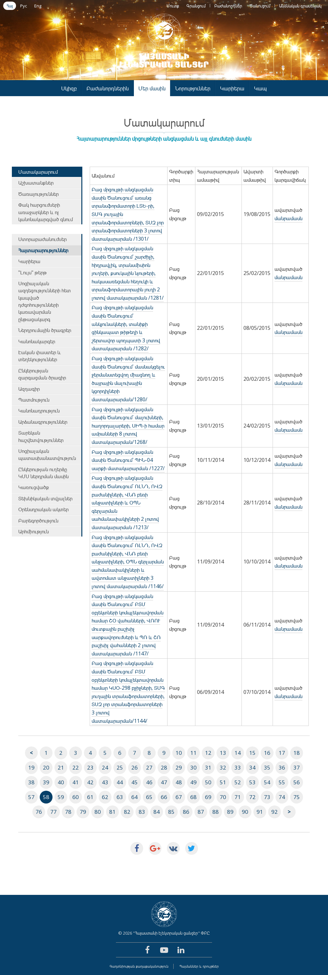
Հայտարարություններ (43, 250)
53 (252, 782)
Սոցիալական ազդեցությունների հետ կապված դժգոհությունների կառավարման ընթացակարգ (44, 301)
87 (201, 811)
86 (186, 811)
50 (208, 782)
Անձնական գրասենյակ (300, 6)
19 (31, 767)
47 (164, 782)
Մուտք (173, 6)
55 (282, 782)
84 (156, 811)
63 (120, 797)
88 (215, 811)
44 (120, 782)
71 (237, 797)
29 (179, 767)
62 (105, 797)
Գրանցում (196, 6)
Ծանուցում (260, 6)
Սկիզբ (69, 88)
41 (75, 782)
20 (46, 767)
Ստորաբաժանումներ (42, 239)
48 (179, 782)
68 (193, 797)
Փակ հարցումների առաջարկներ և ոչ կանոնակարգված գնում (45, 212)
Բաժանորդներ (228, 6)
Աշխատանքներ (35, 182)
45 (134, 782)
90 (245, 811)
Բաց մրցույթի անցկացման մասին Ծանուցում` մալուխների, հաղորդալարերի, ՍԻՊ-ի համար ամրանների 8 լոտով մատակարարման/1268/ (128, 426)
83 (142, 811)
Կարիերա (232, 88)
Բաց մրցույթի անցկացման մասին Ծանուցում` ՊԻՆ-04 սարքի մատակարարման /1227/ (128, 460)
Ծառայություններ (38, 193)
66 (164, 797)
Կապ (260, 88)
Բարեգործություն (38, 520)
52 (237, 782)
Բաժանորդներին (107, 88)
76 (39, 811)
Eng (37, 6)
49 (193, 782)
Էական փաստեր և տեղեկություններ (39, 356)
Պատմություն (33, 399)
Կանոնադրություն (39, 410)
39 (46, 782)
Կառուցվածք (33, 487)
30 (193, 767)
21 (61, 767)
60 (75, 797)
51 (223, 782)
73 (267, 797)
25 (120, 767)
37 (296, 767)
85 (171, 811)
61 (90, 797)
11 (193, 752)
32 (223, 767)
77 (53, 811)
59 (61, 797)
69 (208, 797)
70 (223, 797)
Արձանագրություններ (42, 421)
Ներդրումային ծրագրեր (44, 330)
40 (61, 782)
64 (134, 797)
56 (296, 782)
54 (267, 782)
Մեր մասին (152, 88)
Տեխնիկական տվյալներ (45, 498)
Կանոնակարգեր (36, 341)
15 (252, 752)
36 (282, 767)
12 (208, 752)
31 (208, 767)
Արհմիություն (33, 531)
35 (267, 767)
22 (75, 767)
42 (90, 782)
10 (179, 752)
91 (260, 811)
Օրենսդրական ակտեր (43, 509)
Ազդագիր (29, 388)
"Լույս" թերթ (32, 272)
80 (97, 811)
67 (179, 797)
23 (90, 767)
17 (282, 752)
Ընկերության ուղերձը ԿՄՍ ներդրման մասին (43, 473)
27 (149, 767)
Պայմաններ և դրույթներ (199, 966)
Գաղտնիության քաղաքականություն (139, 966)
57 (31, 797)
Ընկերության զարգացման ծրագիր (42, 374)
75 (296, 797)
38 (31, 782)
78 (68, 811)
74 (282, 797)
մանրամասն (288, 218)
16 (267, 752)
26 (134, 767)
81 (112, 811)
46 (149, 782)
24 (105, 767)
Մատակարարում (38, 171)
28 (164, 767)
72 (252, 797)
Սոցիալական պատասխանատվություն (47, 454)
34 (252, 767)
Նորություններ (192, 88)
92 (274, 811)
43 (105, 782)
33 (237, 767)
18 (296, 752)
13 (223, 752)
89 (230, 811)
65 (149, 797)
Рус (23, 6)
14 (237, 752)
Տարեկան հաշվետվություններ (40, 436)
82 (127, 811)
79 (83, 811)
